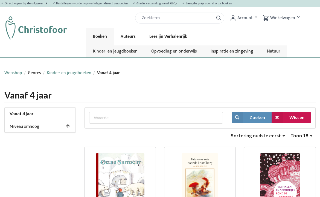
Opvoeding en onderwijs (174, 51)
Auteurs (128, 36)
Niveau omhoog (40, 126)
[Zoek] (177, 18)
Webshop (13, 73)
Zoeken (248, 117)
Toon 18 (301, 135)
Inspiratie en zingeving (232, 51)
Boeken (100, 36)
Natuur (273, 51)
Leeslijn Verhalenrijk (168, 36)
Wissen (288, 117)
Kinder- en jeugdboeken (115, 51)
